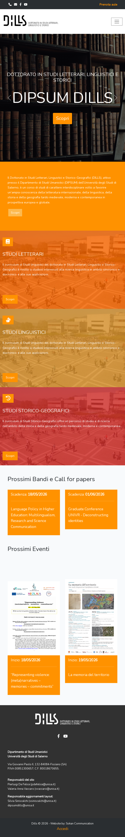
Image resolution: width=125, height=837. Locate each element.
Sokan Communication (80, 823)
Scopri (62, 118)
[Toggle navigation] (116, 22)
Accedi (62, 828)
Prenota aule (108, 4)
